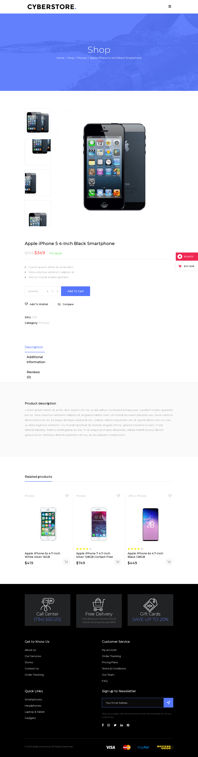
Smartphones (33, 699)
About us (30, 649)
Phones (82, 57)
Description (34, 347)
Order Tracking (34, 674)
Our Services (33, 656)
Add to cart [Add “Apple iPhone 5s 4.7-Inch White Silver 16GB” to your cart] (66, 562)
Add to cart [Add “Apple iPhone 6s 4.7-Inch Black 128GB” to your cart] (169, 562)
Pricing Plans (110, 662)
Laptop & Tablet (35, 711)
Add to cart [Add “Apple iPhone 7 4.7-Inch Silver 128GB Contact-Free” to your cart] (118, 562)
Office (132, 495)
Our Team (108, 674)
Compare (68, 304)
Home (60, 57)
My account (109, 649)
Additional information (36, 359)
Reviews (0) (33, 374)
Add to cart (75, 291)
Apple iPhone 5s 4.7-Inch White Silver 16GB (42, 555)
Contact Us (32, 668)
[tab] (35, 347)
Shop (70, 57)
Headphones (33, 705)
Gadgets (30, 717)
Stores (29, 662)
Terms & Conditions (114, 668)
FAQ (105, 680)
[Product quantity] (52, 291)
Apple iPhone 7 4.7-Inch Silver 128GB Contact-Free (94, 555)
